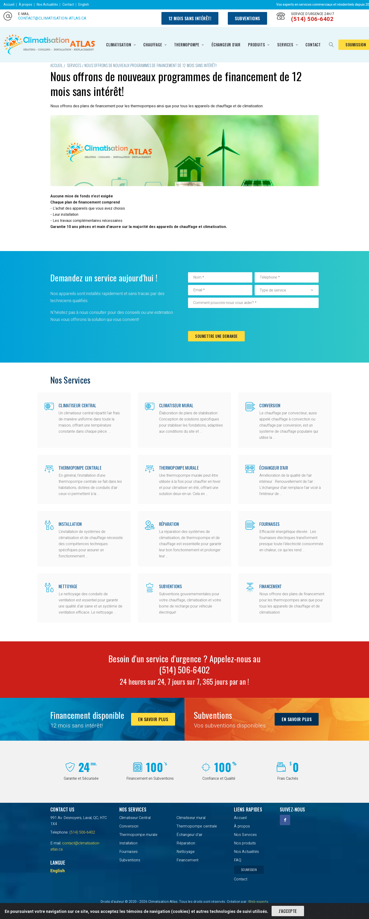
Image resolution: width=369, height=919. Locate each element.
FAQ (237, 860)
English (83, 4)
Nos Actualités (47, 4)
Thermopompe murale (179, 468)
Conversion (269, 405)
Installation (70, 524)
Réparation (169, 524)
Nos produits (245, 843)
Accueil (9, 4)
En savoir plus (153, 719)
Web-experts (258, 901)
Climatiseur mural (176, 405)
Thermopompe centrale (80, 468)
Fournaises (269, 524)
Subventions (247, 18)
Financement (270, 586)
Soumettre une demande (216, 336)
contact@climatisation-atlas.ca (52, 18)
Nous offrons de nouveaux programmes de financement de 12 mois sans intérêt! (150, 65)
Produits (256, 45)
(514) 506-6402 (312, 19)
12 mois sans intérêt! (190, 18)
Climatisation (118, 45)
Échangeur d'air (226, 45)
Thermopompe (186, 45)
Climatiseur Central (77, 405)
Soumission (249, 869)
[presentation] (224, 319)
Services (285, 45)
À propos (25, 4)
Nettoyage (68, 586)
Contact (68, 4)
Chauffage (152, 45)
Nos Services (245, 835)
